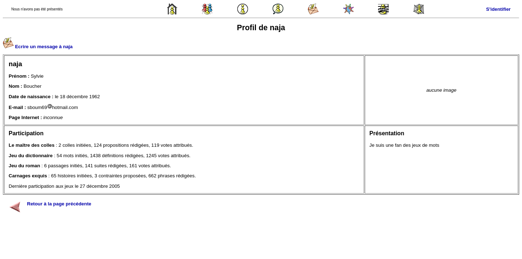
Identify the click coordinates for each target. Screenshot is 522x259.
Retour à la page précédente (59, 203)
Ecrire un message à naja (44, 46)
